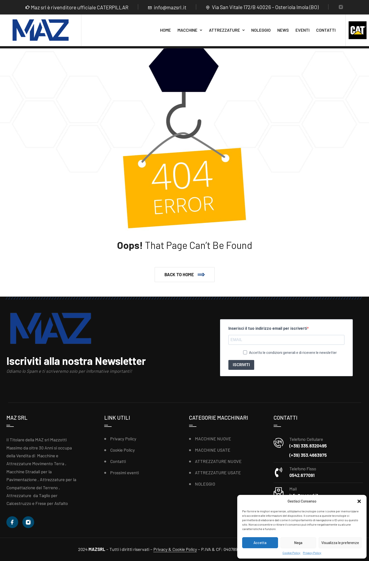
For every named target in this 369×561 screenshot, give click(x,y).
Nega (298, 542)
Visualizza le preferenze (340, 542)
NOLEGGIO (261, 30)
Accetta (259, 542)
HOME (165, 30)
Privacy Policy (312, 552)
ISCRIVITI (241, 364)
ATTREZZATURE (224, 30)
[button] (359, 501)
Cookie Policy (291, 552)
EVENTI (302, 30)
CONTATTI (326, 30)
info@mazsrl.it (170, 7)
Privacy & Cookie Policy (175, 549)
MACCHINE (187, 30)
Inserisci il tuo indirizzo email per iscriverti (267, 328)
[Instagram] (340, 7)
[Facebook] (12, 522)
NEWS (283, 30)
